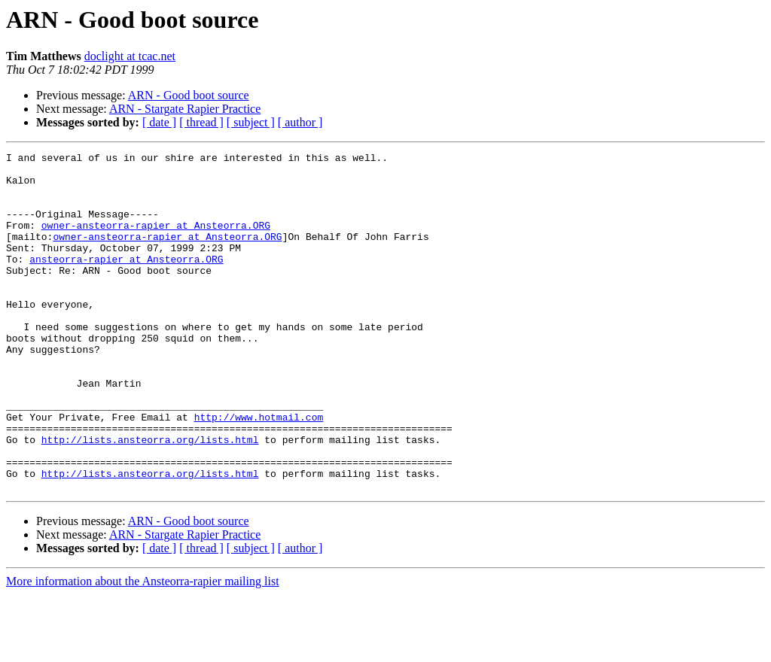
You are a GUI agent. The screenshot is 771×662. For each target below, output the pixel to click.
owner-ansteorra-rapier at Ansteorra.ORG (155, 240)
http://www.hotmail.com (259, 471)
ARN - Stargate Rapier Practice (185, 108)
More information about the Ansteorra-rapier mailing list (142, 648)
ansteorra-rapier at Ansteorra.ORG (126, 281)
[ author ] (300, 122)
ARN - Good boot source (188, 95)
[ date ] (159, 122)
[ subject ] (251, 122)
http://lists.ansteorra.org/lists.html (150, 498)
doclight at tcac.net (129, 56)
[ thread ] (201, 122)
